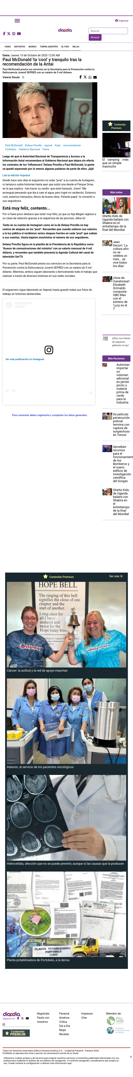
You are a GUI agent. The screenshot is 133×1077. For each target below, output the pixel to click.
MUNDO (33, 46)
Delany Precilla (33, 145)
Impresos (87, 1013)
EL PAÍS (65, 46)
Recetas (64, 1034)
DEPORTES (19, 46)
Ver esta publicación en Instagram (24, 359)
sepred (48, 145)
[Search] (108, 31)
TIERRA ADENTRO (49, 46)
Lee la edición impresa (16, 175)
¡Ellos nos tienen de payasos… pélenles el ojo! (121, 342)
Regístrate (43, 1013)
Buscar (95, 37)
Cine (84, 1017)
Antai (58, 145)
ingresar (122, 20)
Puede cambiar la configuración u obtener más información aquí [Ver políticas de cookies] (40, 1063)
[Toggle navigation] (17, 20)
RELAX (75, 46)
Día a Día (64, 1026)
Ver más (116, 576)
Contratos (10, 149)
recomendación (72, 145)
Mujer (62, 1030)
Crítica (63, 1021)
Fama (46, 149)
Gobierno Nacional (29, 149)
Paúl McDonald (13, 145)
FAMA (8, 46)
